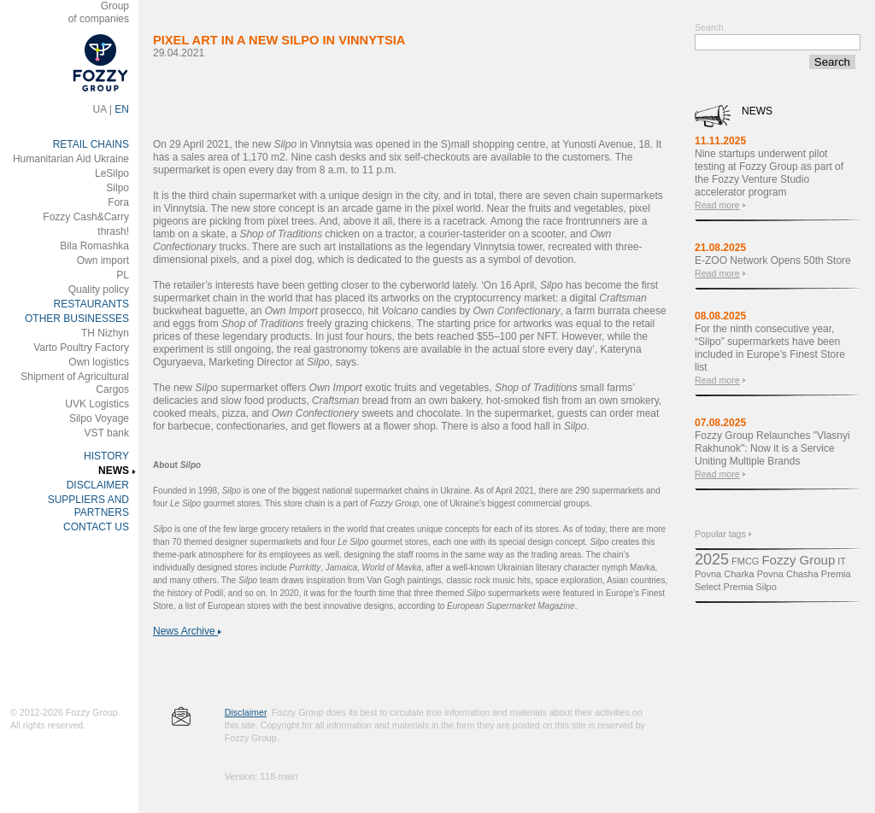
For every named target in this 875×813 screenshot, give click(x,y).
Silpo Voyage (99, 418)
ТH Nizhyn (105, 333)
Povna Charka (725, 574)
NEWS (113, 471)
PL (122, 275)
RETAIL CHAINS (91, 144)
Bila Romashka (94, 246)
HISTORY (106, 456)
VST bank (107, 433)
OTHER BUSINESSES (77, 319)
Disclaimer (246, 712)
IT (841, 561)
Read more (717, 205)
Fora (118, 202)
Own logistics (98, 362)
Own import (103, 260)
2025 (712, 559)
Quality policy (98, 289)
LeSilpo (112, 173)
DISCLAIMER (98, 485)
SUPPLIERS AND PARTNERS (88, 506)
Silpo (117, 188)
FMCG (745, 561)
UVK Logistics (97, 404)
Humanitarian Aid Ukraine (71, 159)
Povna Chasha (788, 574)
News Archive (187, 631)
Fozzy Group (798, 560)
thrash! (113, 231)
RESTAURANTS (91, 304)
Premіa (739, 587)
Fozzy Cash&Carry (86, 217)
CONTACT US (96, 527)
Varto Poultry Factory (81, 348)
